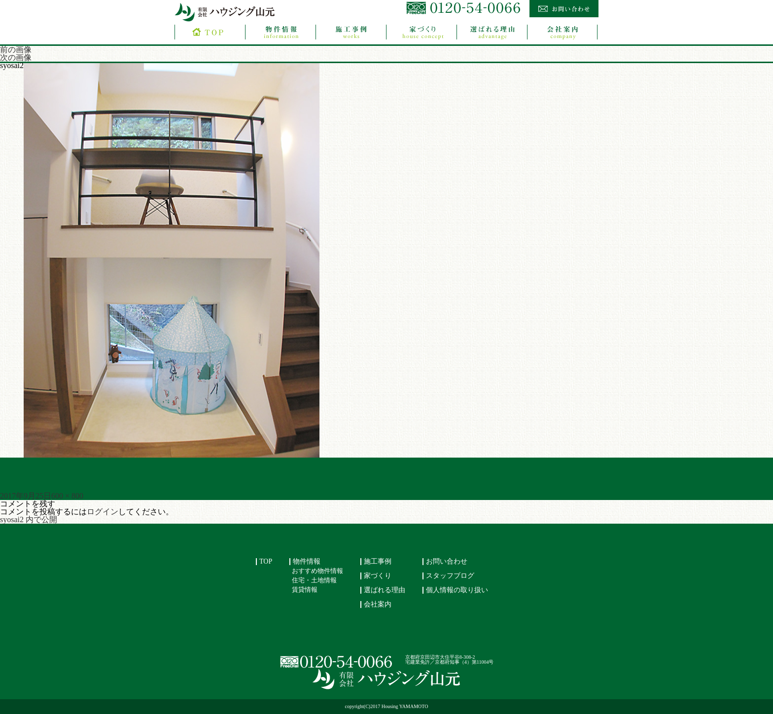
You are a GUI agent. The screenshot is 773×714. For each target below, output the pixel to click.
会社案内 (377, 604)
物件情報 (306, 561)
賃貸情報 (304, 589)
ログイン (102, 511)
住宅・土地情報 (314, 580)
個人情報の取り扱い (457, 590)
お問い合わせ (446, 561)
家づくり (377, 575)
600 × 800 (67, 496)
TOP (265, 561)
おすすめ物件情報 (317, 571)
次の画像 (16, 57)
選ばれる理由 (384, 590)
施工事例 (377, 561)
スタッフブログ (450, 575)
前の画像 (16, 49)
